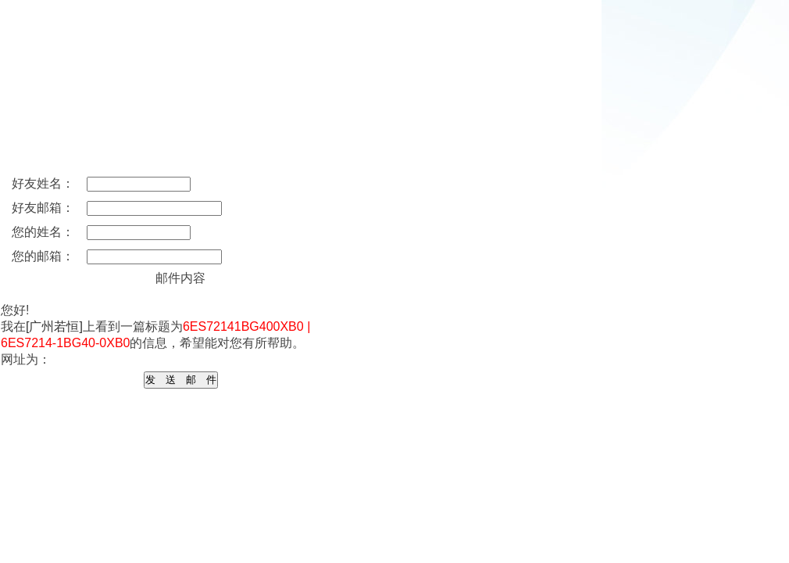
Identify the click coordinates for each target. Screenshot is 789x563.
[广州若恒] (54, 326)
